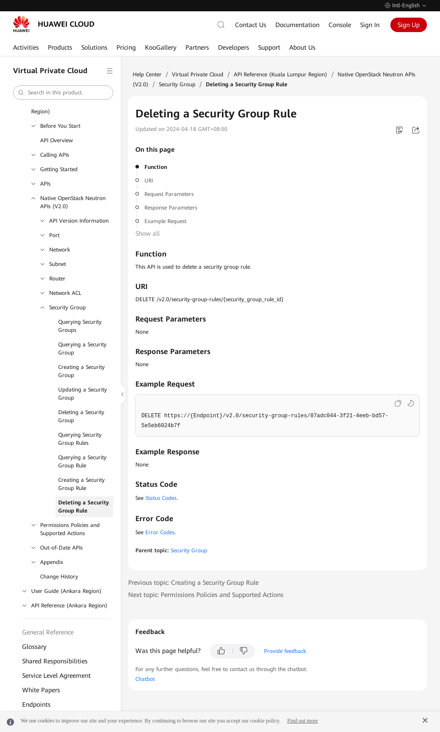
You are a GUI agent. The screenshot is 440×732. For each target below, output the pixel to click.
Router (57, 278)
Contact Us (250, 24)
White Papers (41, 690)
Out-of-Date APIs (61, 548)
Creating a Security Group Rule (81, 484)
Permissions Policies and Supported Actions (70, 529)
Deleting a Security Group (81, 416)
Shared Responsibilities (55, 661)
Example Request (165, 221)
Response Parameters (170, 208)
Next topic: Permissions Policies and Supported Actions (205, 594)
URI (148, 180)
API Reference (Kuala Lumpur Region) (280, 74)
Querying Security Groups (80, 326)
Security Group (67, 307)
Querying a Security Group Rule (82, 461)
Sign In (370, 24)
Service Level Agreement (56, 675)
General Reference (48, 632)
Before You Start (60, 126)
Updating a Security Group (82, 394)
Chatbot (145, 679)
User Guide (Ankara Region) (66, 591)
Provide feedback (285, 651)
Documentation (297, 24)
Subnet (57, 264)
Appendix (51, 562)
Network (59, 250)
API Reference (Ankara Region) (69, 605)
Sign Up (409, 24)
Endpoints (36, 704)
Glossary (34, 646)
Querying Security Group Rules (80, 439)
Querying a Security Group (82, 348)
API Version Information (79, 221)
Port (54, 235)
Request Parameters (169, 194)
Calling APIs (54, 155)
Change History (59, 576)
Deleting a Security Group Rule (83, 506)
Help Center (147, 74)
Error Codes (160, 532)
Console (340, 24)
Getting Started (59, 169)
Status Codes (160, 498)
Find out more (302, 721)
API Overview (56, 140)
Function (155, 167)
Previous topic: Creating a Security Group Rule (193, 582)
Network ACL (65, 293)
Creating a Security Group (81, 371)
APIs (45, 184)
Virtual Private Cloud (197, 74)
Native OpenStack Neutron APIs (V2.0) (73, 202)
